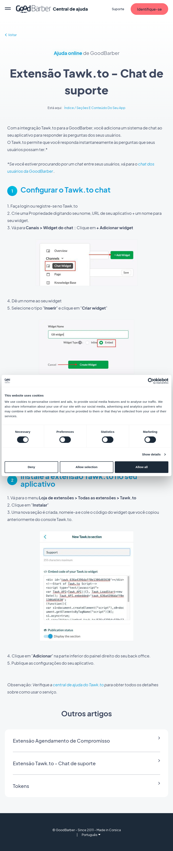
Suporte (118, 9)
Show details (151, 454)
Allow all (141, 467)
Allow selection (86, 467)
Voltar (11, 35)
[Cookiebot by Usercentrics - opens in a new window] (150, 381)
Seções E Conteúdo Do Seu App (100, 108)
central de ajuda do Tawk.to (78, 684)
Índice (69, 108)
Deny (31, 467)
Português (91, 835)
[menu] (8, 9)
